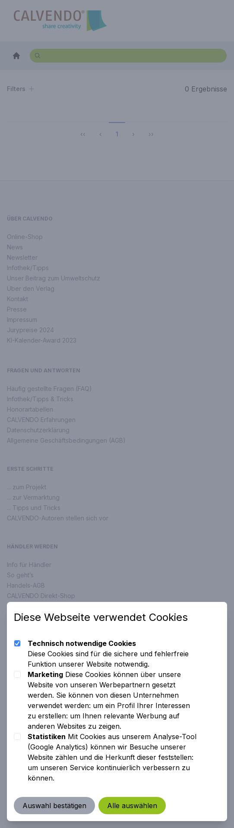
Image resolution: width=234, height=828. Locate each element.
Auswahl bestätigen (54, 805)
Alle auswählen (132, 805)
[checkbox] (17, 643)
